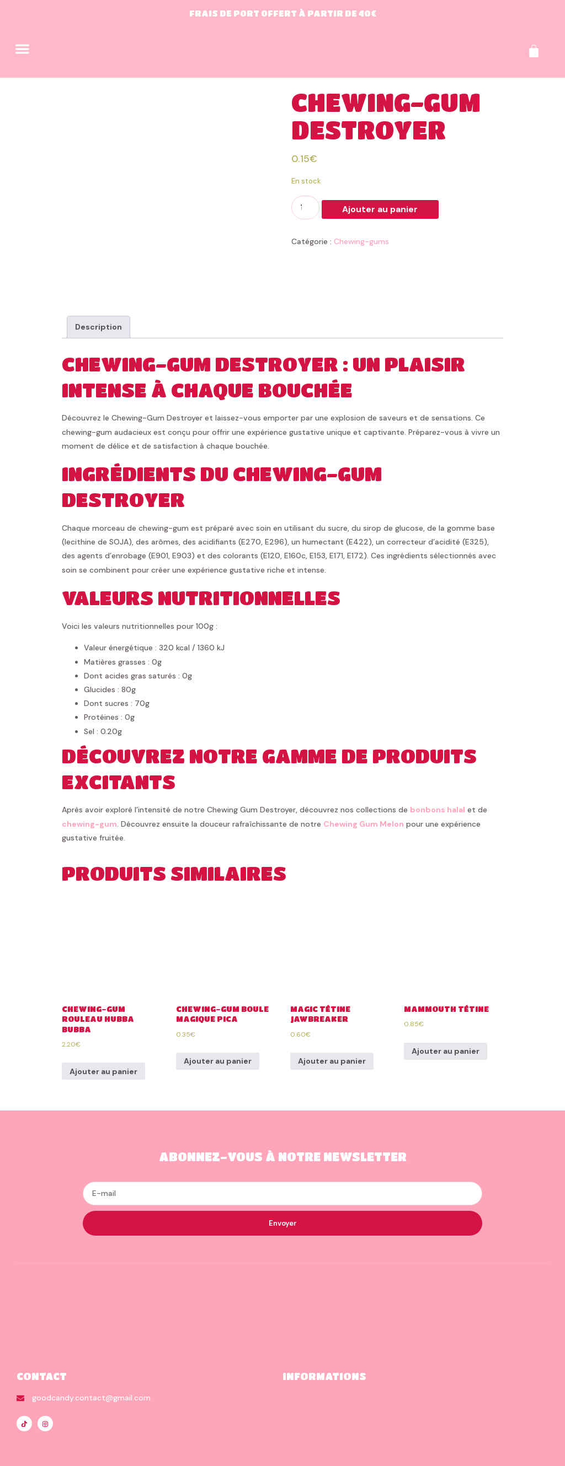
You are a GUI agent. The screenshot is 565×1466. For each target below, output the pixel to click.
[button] (22, 48)
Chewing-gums (361, 241)
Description (98, 292)
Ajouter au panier (363, 209)
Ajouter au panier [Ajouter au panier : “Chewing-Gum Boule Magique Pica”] (218, 1026)
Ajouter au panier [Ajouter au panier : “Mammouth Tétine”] (445, 1016)
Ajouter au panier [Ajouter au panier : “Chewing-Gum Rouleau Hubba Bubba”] (103, 1036)
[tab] (98, 292)
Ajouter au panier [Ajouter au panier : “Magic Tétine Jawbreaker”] (332, 1026)
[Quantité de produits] (305, 207)
